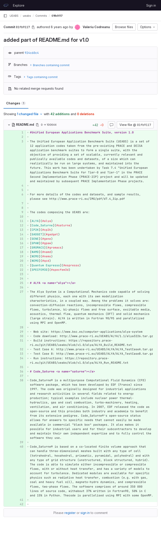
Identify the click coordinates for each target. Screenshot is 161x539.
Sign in (151, 5)
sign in (85, 513)
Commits (41, 15)
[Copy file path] (37, 124)
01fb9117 (57, 15)
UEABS (14, 15)
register (70, 513)
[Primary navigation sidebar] (5, 15)
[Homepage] (5, 5)
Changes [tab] (16, 103)
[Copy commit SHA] (33, 27)
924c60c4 (32, 53)
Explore (18, 5)
